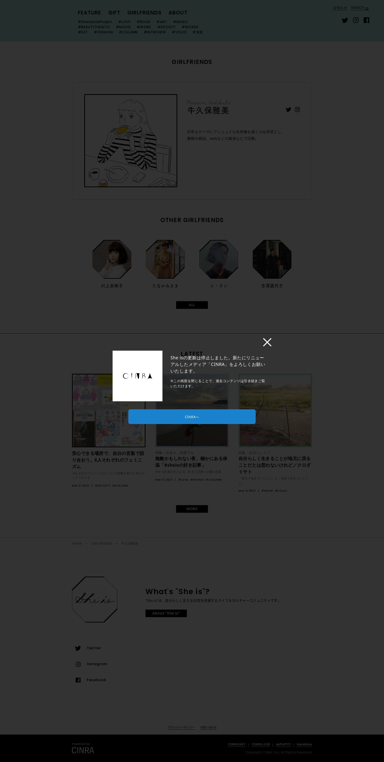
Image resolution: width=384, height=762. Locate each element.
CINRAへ (192, 416)
